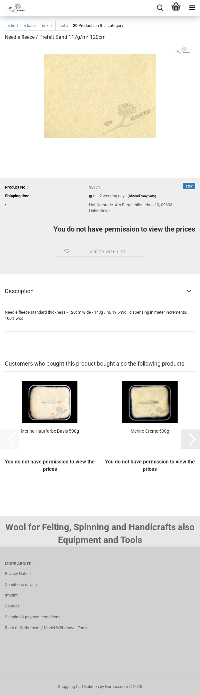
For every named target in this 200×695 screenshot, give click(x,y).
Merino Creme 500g (150, 431)
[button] (190, 439)
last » (63, 25)
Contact (12, 606)
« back (30, 25)
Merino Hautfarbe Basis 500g (50, 431)
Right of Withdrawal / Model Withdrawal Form (46, 627)
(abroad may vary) (142, 196)
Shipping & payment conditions (32, 616)
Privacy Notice (18, 573)
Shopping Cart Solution (78, 686)
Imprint (11, 595)
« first (13, 25)
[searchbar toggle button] (160, 8)
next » (47, 25)
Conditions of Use (21, 584)
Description (19, 291)
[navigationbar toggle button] (192, 8)
